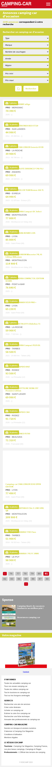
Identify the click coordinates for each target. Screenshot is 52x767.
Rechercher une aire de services (17, 704)
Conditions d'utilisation (13, 734)
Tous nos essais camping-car (15, 686)
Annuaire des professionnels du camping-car (22, 719)
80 (39, 573)
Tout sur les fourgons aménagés (17, 695)
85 (26, 579)
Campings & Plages (33, 749)
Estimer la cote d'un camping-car (17, 713)
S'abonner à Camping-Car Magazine (18, 731)
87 (40, 579)
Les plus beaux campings (14, 749)
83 (11, 579)
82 (4, 579)
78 (25, 573)
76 (11, 573)
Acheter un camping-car (13, 710)
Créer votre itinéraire (12, 707)
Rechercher (31, 88)
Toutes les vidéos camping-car (16, 689)
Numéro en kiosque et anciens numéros (20, 728)
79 (32, 573)
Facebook (26, 672)
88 (47, 579)
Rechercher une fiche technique (17, 716)
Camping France (40, 746)
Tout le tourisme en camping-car (17, 692)
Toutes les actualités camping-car (17, 683)
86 (33, 579)
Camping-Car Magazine (23, 746)
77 (18, 573)
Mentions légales (11, 737)
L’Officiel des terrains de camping (32, 752)
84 (18, 579)
